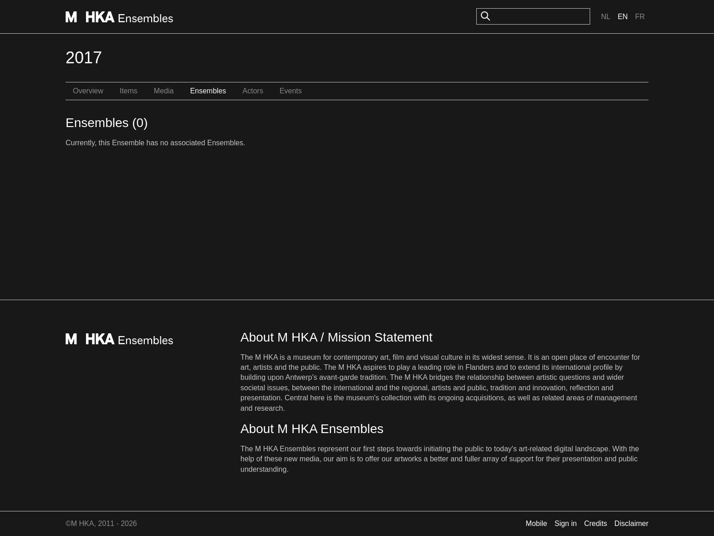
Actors (253, 91)
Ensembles (208, 91)
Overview (88, 91)
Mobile (536, 523)
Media (164, 91)
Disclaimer (631, 523)
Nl (605, 16)
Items (129, 91)
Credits (595, 523)
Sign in (566, 523)
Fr (640, 16)
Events (291, 91)
